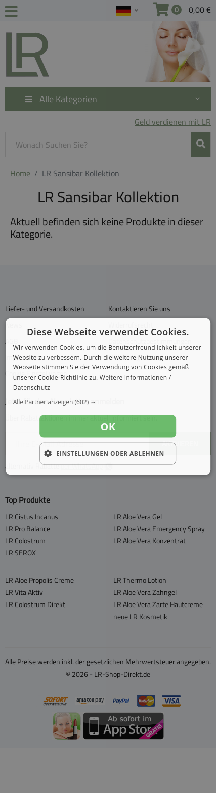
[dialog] (108, 396)
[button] (108, 401)
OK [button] (107, 426)
